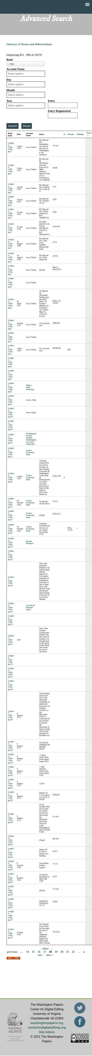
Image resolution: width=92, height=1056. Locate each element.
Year (9, 100)
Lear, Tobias (31, 147)
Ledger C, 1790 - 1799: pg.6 (11, 282)
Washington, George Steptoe (31, 435)
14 (27, 951)
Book (9, 59)
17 (44, 951)
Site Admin (47, 1032)
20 (62, 951)
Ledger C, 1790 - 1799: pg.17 (11, 915)
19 (56, 951)
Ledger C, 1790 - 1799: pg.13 (11, 607)
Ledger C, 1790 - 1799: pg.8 (11, 362)
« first (44, 948)
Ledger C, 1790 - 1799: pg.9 (11, 375)
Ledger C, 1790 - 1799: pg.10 (11, 412)
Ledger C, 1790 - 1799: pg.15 (11, 672)
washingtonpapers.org (47, 1023)
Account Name (15, 69)
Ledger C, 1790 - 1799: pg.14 (11, 660)
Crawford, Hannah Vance (30, 607)
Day (8, 79)
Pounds (71, 134)
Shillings (80, 134)
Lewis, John (31, 400)
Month (10, 90)
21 (67, 951)
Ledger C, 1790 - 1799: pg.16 (11, 685)
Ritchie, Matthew (29, 542)
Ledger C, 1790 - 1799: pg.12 (11, 542)
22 (73, 951)
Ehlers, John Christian (30, 387)
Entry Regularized (59, 110)
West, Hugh (31, 412)
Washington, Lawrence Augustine (31, 442)
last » (49, 955)
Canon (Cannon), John (30, 452)
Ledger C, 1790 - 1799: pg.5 (11, 147)
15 (33, 951)
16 (39, 951)
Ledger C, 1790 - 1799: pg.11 (11, 438)
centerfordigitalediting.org (47, 1027)
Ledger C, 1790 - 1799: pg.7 (11, 337)
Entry (51, 100)
